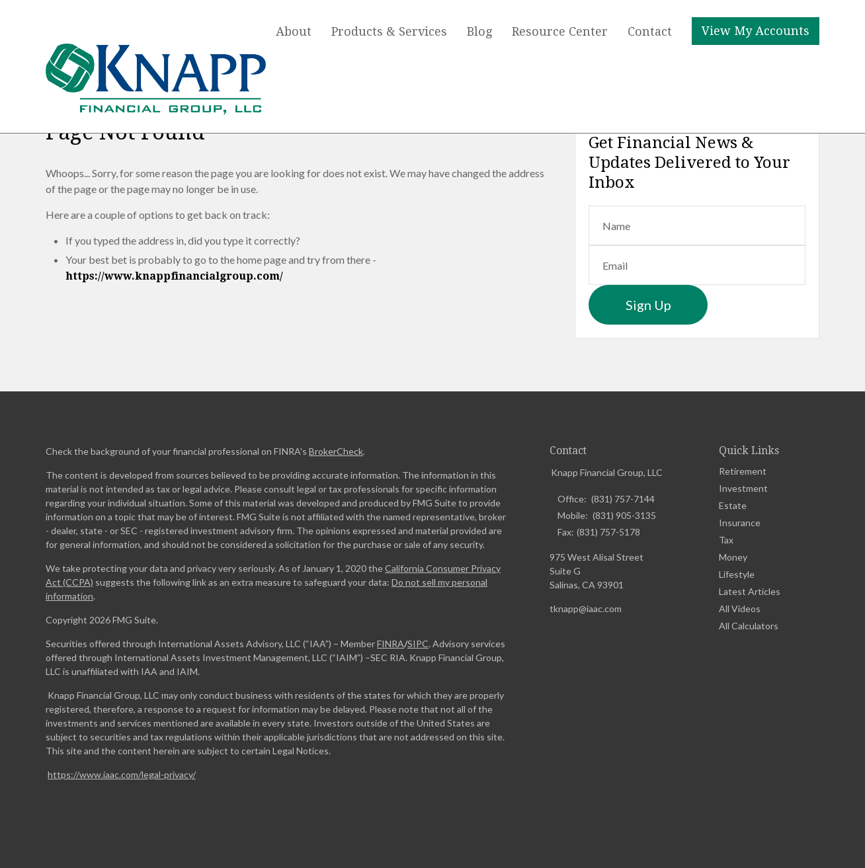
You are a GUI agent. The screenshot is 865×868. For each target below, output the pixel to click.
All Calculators (748, 625)
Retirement (742, 471)
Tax (726, 539)
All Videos (740, 608)
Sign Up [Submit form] (648, 305)
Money (733, 557)
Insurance (740, 522)
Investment (743, 488)
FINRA (390, 643)
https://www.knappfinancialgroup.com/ (174, 276)
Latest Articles (749, 591)
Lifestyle (737, 574)
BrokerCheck (336, 451)
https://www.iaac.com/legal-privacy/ (122, 774)
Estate (733, 505)
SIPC (418, 643)
